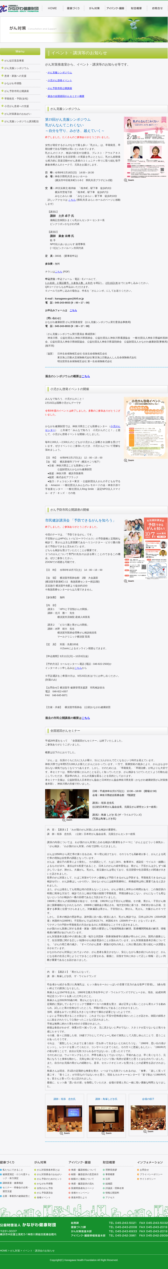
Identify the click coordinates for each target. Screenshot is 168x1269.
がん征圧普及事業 (14, 60)
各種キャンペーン (80, 1192)
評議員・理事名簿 (115, 1188)
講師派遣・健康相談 (13, 1183)
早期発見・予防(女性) (16, 98)
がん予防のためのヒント (49, 1179)
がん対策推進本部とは (48, 1169)
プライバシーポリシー (151, 1174)
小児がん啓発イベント (60, 80)
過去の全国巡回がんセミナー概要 (66, 96)
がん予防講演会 (45, 1192)
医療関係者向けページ (82, 1188)
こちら (72, 199)
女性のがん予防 (45, 1188)
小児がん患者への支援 (16, 106)
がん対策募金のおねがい (17, 113)
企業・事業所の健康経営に (16, 1196)
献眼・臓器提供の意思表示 (85, 1174)
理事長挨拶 (111, 1169)
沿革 (108, 1179)
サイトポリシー (148, 1179)
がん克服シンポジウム (16, 68)
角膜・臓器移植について (83, 1169)
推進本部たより (79, 1197)
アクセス (110, 1197)
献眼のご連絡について (82, 1179)
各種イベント (44, 1197)
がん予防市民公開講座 (16, 91)
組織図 (109, 1183)
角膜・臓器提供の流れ (82, 1183)
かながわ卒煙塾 (13, 83)
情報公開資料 (112, 1192)
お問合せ (144, 1169)
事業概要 (110, 1174)
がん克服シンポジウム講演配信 (21, 121)
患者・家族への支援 (15, 75)
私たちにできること (13, 1169)
